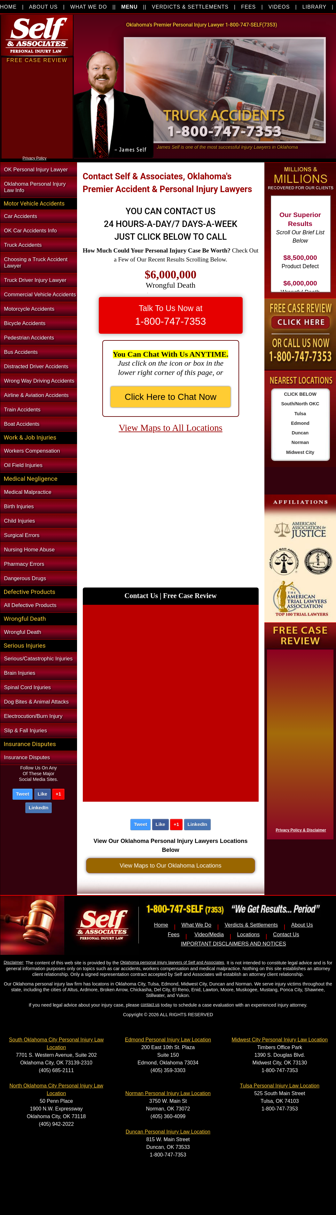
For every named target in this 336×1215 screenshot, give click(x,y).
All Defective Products (30, 605)
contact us (150, 1004)
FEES (248, 7)
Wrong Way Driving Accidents (39, 381)
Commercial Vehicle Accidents (40, 295)
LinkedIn (39, 807)
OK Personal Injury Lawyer (36, 170)
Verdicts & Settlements (251, 925)
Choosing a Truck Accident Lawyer (36, 262)
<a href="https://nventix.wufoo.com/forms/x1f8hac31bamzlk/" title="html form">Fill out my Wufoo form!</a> (299, 742)
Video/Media (209, 934)
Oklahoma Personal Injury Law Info (35, 187)
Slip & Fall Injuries (25, 731)
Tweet (22, 794)
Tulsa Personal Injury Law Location (279, 1085)
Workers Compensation (32, 451)
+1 (58, 794)
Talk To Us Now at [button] (170, 315)
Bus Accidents (21, 352)
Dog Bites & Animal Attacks (36, 702)
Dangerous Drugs (25, 578)
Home (161, 925)
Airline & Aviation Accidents (36, 395)
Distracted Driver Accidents (36, 366)
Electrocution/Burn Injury (33, 716)
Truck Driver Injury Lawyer (35, 280)
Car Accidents (20, 216)
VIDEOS (279, 7)
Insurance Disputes (27, 757)
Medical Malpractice (27, 492)
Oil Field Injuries (23, 465)
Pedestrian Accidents (29, 338)
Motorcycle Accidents (29, 309)
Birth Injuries (19, 506)
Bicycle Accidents (25, 323)
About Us (302, 925)
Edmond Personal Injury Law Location (168, 1039)
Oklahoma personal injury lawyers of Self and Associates (172, 962)
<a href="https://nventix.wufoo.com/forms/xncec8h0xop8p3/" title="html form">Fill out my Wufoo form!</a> (170, 701)
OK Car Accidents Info (30, 231)
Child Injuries (19, 521)
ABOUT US (43, 7)
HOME (8, 7)
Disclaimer (13, 962)
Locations (248, 934)
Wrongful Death (22, 632)
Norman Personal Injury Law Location (168, 1093)
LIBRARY (314, 7)
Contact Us (286, 934)
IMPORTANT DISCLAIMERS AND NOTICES (233, 944)
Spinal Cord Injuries (27, 687)
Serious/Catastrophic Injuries (38, 659)
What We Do (197, 925)
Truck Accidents (23, 245)
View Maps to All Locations (171, 428)
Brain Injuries (19, 673)
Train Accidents (22, 410)
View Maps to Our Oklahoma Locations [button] (171, 865)
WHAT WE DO (88, 7)
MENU (129, 7)
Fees (174, 934)
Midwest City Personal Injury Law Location (280, 1039)
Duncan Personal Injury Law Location (168, 1131)
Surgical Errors (22, 535)
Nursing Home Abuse (29, 550)
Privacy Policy (35, 158)
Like (42, 794)
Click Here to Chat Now (170, 397)
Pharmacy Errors (24, 564)
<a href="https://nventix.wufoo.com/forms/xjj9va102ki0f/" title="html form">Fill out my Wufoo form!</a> (37, 152)
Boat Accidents (22, 424)
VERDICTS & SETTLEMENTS (190, 7)
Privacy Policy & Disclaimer (301, 830)
